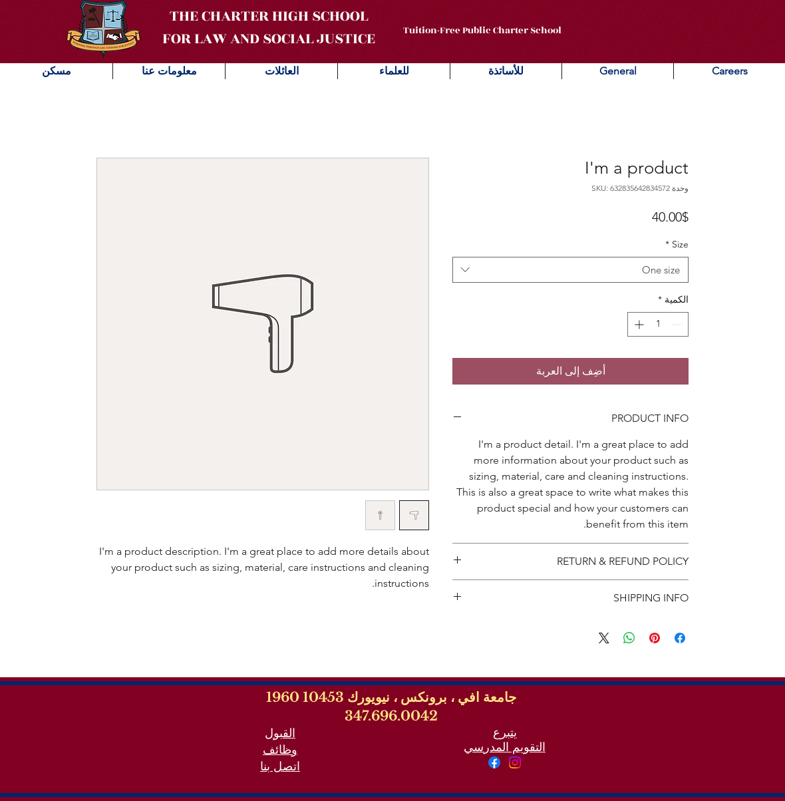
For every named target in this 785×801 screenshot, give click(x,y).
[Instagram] (515, 762)
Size (677, 244)
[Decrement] (678, 324)
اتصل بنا (280, 766)
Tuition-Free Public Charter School (482, 30)
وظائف (280, 749)
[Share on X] (604, 638)
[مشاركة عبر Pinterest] (655, 638)
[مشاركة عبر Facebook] (680, 638)
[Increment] (637, 324)
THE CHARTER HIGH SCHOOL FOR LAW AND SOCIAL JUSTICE (268, 27)
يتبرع (505, 732)
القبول (280, 733)
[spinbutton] (658, 324)
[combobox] (570, 270)
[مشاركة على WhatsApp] (629, 638)
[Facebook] (494, 762)
